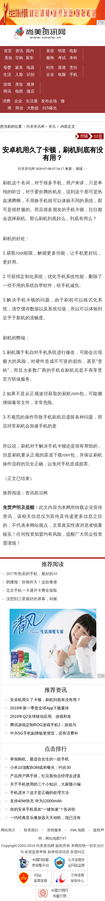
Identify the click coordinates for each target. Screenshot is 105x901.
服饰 (50, 57)
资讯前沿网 (36, 493)
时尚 (50, 67)
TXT (63, 838)
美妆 (8, 57)
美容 (50, 51)
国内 (30, 51)
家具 (19, 67)
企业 (50, 74)
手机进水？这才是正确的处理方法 (39, 792)
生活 (7, 74)
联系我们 (31, 830)
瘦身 (30, 84)
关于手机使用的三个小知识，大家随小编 (45, 784)
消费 (6, 101)
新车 (30, 57)
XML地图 (77, 830)
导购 (19, 57)
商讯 (7, 91)
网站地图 (52, 838)
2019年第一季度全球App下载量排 (39, 708)
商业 (19, 108)
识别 (30, 74)
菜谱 (62, 67)
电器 (30, 67)
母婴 (7, 67)
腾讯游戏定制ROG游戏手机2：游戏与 (43, 725)
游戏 (7, 84)
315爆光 (49, 108)
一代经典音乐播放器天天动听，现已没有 (45, 817)
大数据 (33, 108)
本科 (73, 57)
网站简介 (8, 830)
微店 (30, 91)
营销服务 (54, 830)
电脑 (62, 74)
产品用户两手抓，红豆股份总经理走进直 (45, 776)
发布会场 (49, 101)
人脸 (19, 74)
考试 (62, 57)
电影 (73, 51)
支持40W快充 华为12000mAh (36, 801)
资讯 (19, 51)
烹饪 (73, 67)
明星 (62, 51)
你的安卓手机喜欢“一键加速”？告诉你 (42, 809)
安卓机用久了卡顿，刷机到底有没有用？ (45, 699)
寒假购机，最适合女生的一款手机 (39, 759)
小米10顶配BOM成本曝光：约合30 (40, 767)
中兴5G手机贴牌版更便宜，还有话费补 (44, 733)
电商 (19, 91)
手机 (73, 74)
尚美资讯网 (35, 126)
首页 (8, 51)
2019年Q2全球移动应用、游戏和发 (40, 716)
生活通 (32, 101)
